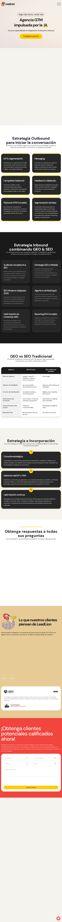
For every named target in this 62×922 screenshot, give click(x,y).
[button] (4, 678)
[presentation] (15, 781)
